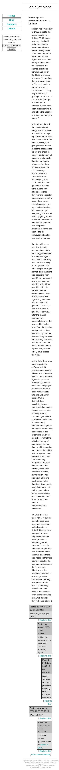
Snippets (12, 24)
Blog (11, 20)
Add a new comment (40, 754)
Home (12, 16)
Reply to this (45, 620)
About (11, 28)
